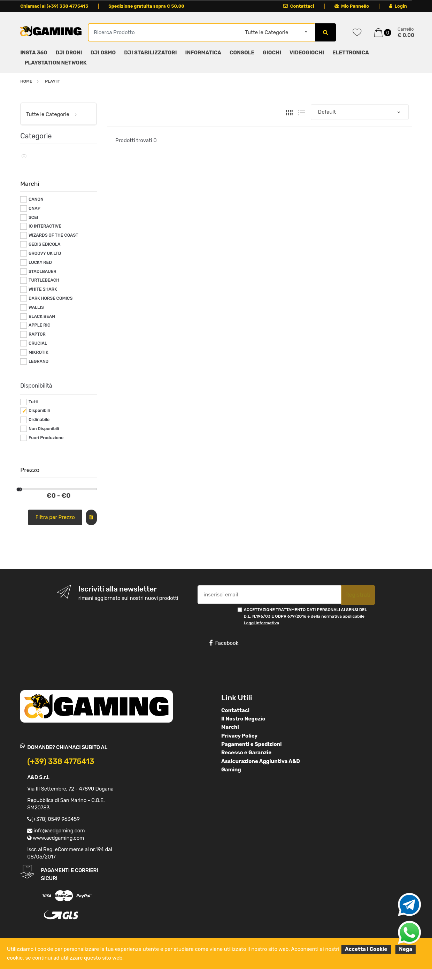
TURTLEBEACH (44, 280)
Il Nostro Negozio (243, 719)
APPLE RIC (39, 325)
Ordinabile (39, 419)
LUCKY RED (40, 262)
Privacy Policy (239, 736)
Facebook (223, 643)
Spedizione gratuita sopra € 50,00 (146, 6)
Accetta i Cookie (366, 949)
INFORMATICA (203, 52)
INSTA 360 (33, 52)
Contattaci (298, 6)
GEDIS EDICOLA (45, 244)
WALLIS (36, 307)
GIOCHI (272, 52)
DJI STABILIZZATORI (150, 52)
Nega (405, 949)
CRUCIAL (38, 343)
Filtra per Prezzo (55, 517)
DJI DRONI (68, 52)
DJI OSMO (103, 52)
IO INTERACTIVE (45, 226)
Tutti (33, 401)
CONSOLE (242, 52)
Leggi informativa (261, 622)
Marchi (230, 727)
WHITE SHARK (43, 289)
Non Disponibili (44, 428)
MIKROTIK (38, 352)
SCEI (33, 217)
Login (398, 6)
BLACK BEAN (42, 316)
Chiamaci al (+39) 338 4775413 (54, 6)
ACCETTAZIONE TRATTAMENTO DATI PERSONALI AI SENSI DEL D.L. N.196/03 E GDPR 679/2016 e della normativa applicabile (305, 616)
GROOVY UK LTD (45, 253)
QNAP (34, 208)
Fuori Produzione (46, 437)
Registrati (357, 595)
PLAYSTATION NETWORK (55, 63)
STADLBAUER (42, 271)
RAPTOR (37, 334)
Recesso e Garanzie (246, 752)
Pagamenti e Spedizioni (251, 744)
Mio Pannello (351, 6)
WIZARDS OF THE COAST (53, 235)
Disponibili (39, 410)
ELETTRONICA (350, 52)
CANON (36, 199)
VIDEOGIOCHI (307, 52)
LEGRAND (38, 361)
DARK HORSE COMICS (50, 298)
